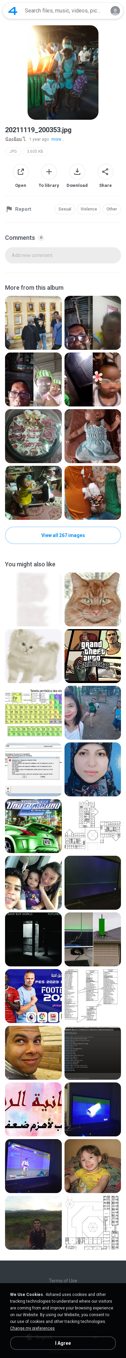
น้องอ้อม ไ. (16, 139)
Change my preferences (32, 1328)
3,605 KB (35, 151)
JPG (13, 151)
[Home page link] (13, 11)
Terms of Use (63, 1280)
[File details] (33, 323)
